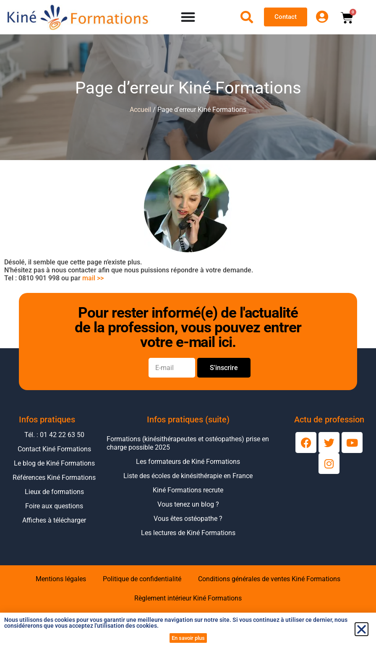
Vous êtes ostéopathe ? (188, 519)
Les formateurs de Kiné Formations (188, 462)
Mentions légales (61, 579)
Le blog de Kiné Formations (54, 463)
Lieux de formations (54, 492)
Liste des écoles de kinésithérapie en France (188, 476)
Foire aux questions (54, 506)
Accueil (140, 110)
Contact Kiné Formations (54, 449)
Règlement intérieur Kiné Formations (188, 598)
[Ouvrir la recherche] (246, 17)
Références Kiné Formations (54, 477)
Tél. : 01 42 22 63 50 (54, 435)
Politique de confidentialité (142, 579)
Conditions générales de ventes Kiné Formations (269, 579)
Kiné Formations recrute (188, 490)
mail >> (93, 278)
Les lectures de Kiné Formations (188, 533)
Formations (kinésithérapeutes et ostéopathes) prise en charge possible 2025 (188, 443)
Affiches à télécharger (54, 520)
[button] (361, 629)
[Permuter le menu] (188, 17)
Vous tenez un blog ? (188, 504)
